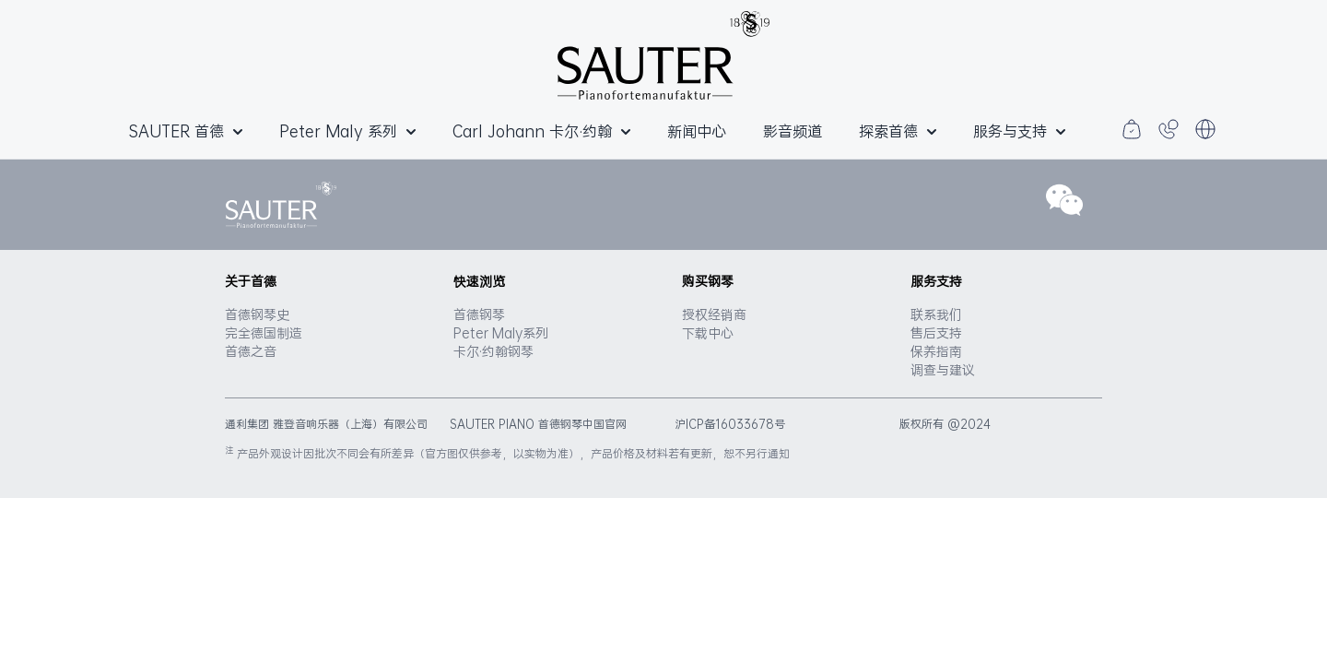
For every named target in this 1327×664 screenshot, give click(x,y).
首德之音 (250, 351)
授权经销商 (714, 314)
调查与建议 (942, 369)
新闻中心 (696, 131)
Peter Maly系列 (500, 332)
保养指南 (936, 351)
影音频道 (792, 131)
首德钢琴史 (257, 314)
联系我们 (936, 314)
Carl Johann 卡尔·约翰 (541, 131)
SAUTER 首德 (185, 131)
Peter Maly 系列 (347, 131)
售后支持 (936, 332)
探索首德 (897, 131)
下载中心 (708, 332)
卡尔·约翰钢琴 (493, 351)
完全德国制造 (263, 332)
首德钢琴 (479, 314)
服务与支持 (1019, 131)
